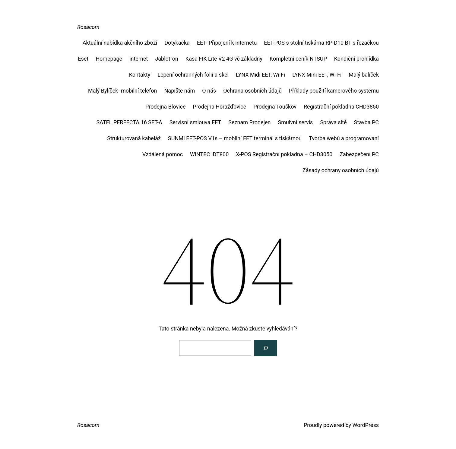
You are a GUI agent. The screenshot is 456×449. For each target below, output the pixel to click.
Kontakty (139, 74)
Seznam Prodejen (249, 122)
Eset (83, 58)
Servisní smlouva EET (195, 122)
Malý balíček (364, 74)
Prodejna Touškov (274, 106)
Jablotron (166, 58)
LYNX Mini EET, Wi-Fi (316, 74)
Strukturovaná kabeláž (134, 138)
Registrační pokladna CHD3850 (341, 106)
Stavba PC (366, 122)
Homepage (109, 58)
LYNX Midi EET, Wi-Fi (260, 74)
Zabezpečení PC (359, 154)
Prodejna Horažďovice (219, 106)
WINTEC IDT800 (209, 154)
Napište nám (179, 90)
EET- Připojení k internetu (227, 43)
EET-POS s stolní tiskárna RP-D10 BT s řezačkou (321, 43)
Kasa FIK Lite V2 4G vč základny (223, 58)
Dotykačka (177, 43)
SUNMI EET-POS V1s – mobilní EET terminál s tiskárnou (235, 138)
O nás (209, 90)
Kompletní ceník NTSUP (298, 58)
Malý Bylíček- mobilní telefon (122, 90)
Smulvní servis (295, 122)
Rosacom (88, 27)
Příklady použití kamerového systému (334, 90)
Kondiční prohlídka (356, 58)
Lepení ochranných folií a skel (193, 74)
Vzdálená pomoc (162, 154)
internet (138, 58)
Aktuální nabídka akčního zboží (120, 43)
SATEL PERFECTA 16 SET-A (129, 122)
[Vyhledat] (265, 348)
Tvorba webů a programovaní (344, 138)
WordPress (366, 425)
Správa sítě (333, 122)
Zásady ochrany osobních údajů (340, 170)
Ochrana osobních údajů (252, 90)
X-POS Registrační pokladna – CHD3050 (284, 154)
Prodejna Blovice (165, 106)
